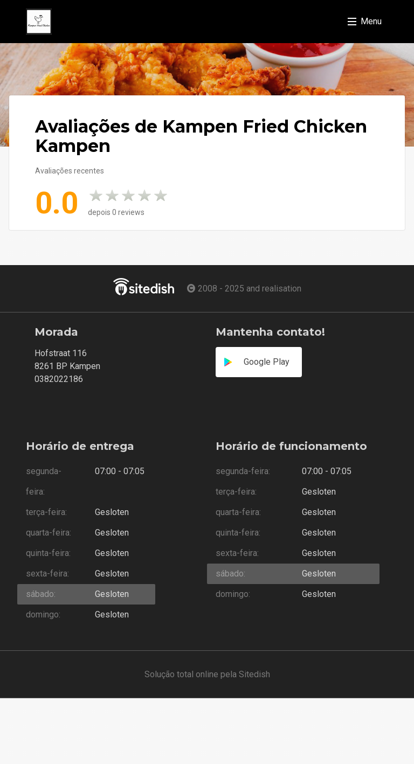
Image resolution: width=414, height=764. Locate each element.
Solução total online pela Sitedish (207, 674)
